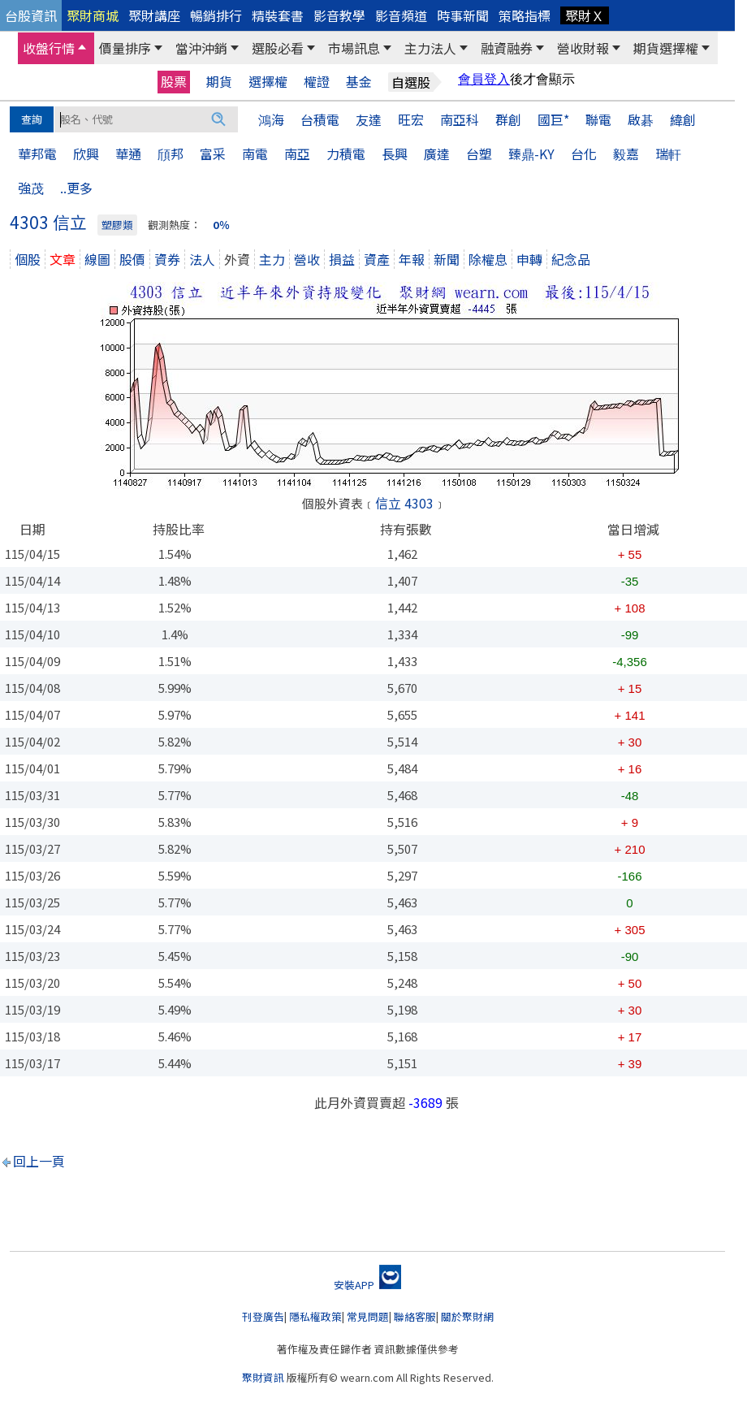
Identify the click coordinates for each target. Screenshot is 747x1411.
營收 (307, 259)
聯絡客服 (415, 1316)
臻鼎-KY (531, 153)
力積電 (345, 153)
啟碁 (641, 119)
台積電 (319, 119)
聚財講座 (154, 15)
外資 (237, 259)
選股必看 (278, 48)
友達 (369, 119)
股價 (132, 259)
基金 (359, 81)
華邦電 (37, 153)
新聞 (447, 259)
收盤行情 (49, 48)
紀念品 (570, 259)
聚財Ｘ (584, 15)
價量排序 (125, 48)
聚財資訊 (263, 1377)
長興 (395, 153)
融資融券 (507, 48)
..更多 (76, 187)
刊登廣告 (263, 1316)
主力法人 (430, 48)
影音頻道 (401, 15)
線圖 (97, 259)
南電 (255, 153)
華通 (128, 153)
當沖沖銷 (201, 48)
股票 (174, 81)
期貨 (219, 81)
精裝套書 (278, 15)
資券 (167, 259)
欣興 (86, 153)
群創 (508, 119)
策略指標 (525, 15)
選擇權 (267, 81)
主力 (272, 259)
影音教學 (339, 15)
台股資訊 (31, 15)
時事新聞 (463, 15)
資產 (377, 259)
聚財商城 (93, 15)
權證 (317, 81)
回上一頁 (39, 1161)
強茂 (31, 187)
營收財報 (583, 48)
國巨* (553, 119)
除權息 (487, 259)
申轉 (529, 259)
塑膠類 (117, 224)
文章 (63, 259)
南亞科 (459, 119)
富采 (213, 153)
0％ (221, 224)
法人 (202, 259)
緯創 (683, 119)
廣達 (437, 153)
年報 (412, 259)
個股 (28, 259)
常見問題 (368, 1316)
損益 (342, 259)
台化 (584, 153)
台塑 (479, 153)
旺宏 (411, 119)
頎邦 (171, 153)
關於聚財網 (467, 1316)
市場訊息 (354, 48)
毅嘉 (626, 153)
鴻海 (271, 119)
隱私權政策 (315, 1316)
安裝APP (367, 1284)
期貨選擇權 (665, 48)
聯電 (598, 119)
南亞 (297, 153)
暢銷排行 (216, 15)
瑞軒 (668, 153)
